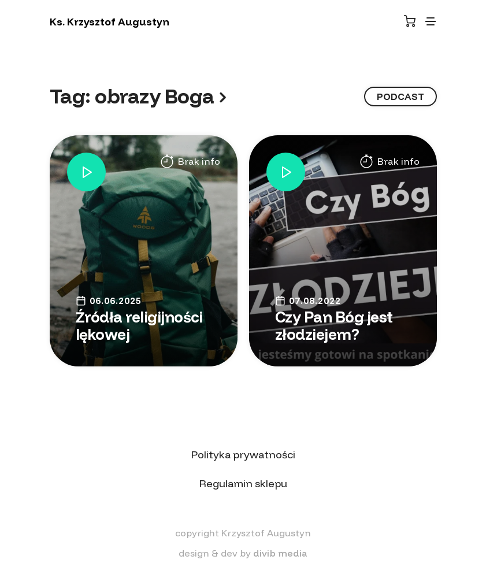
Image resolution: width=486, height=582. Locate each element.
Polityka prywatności (243, 454)
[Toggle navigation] (430, 21)
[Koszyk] (409, 21)
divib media (280, 553)
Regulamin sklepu (243, 483)
